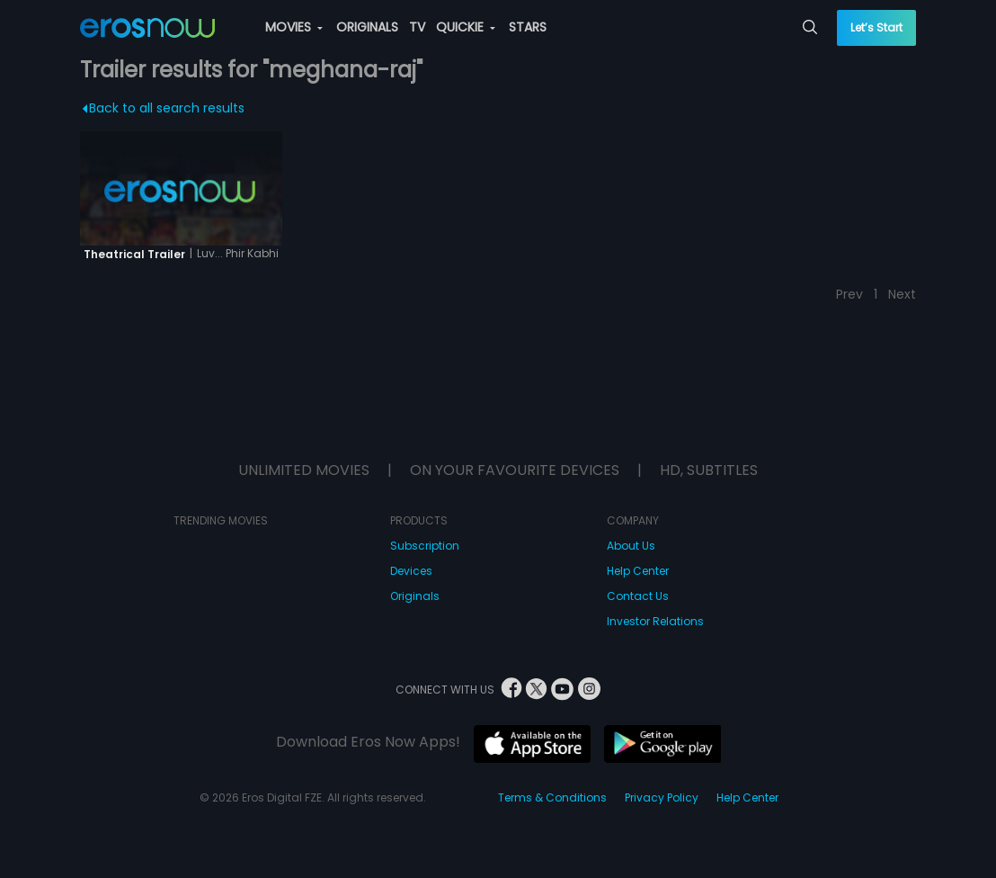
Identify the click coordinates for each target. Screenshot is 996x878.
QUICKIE (465, 27)
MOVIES (294, 27)
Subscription (424, 545)
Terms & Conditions (552, 797)
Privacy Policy (661, 797)
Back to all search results (163, 108)
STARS (528, 27)
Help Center (638, 570)
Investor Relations (655, 621)
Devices (411, 570)
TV (417, 27)
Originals (415, 596)
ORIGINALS (367, 27)
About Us (631, 545)
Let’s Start (876, 27)
